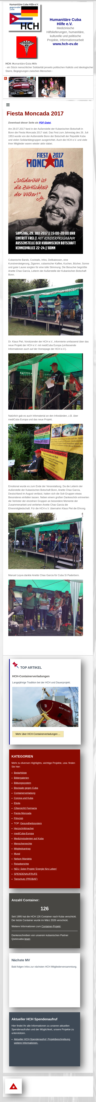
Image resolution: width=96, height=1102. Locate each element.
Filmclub (18, 818)
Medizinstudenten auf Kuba (29, 838)
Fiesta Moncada (22, 813)
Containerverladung (24, 793)
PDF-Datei (45, 122)
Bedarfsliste (20, 772)
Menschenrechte (23, 843)
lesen (27, 939)
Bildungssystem (22, 783)
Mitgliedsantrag (22, 848)
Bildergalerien (21, 778)
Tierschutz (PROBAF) (25, 879)
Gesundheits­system (31, 823)
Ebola (17, 803)
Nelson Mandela (23, 858)
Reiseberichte (21, 863)
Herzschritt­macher (24, 828)
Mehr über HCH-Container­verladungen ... (38, 734)
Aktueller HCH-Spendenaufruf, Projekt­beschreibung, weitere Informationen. (42, 1041)
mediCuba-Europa (24, 833)
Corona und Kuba (23, 798)
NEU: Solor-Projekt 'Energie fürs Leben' (35, 869)
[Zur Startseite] (25, 18)
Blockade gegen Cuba (26, 788)
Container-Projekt (51, 926)
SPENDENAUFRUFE (25, 874)
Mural (17, 853)
